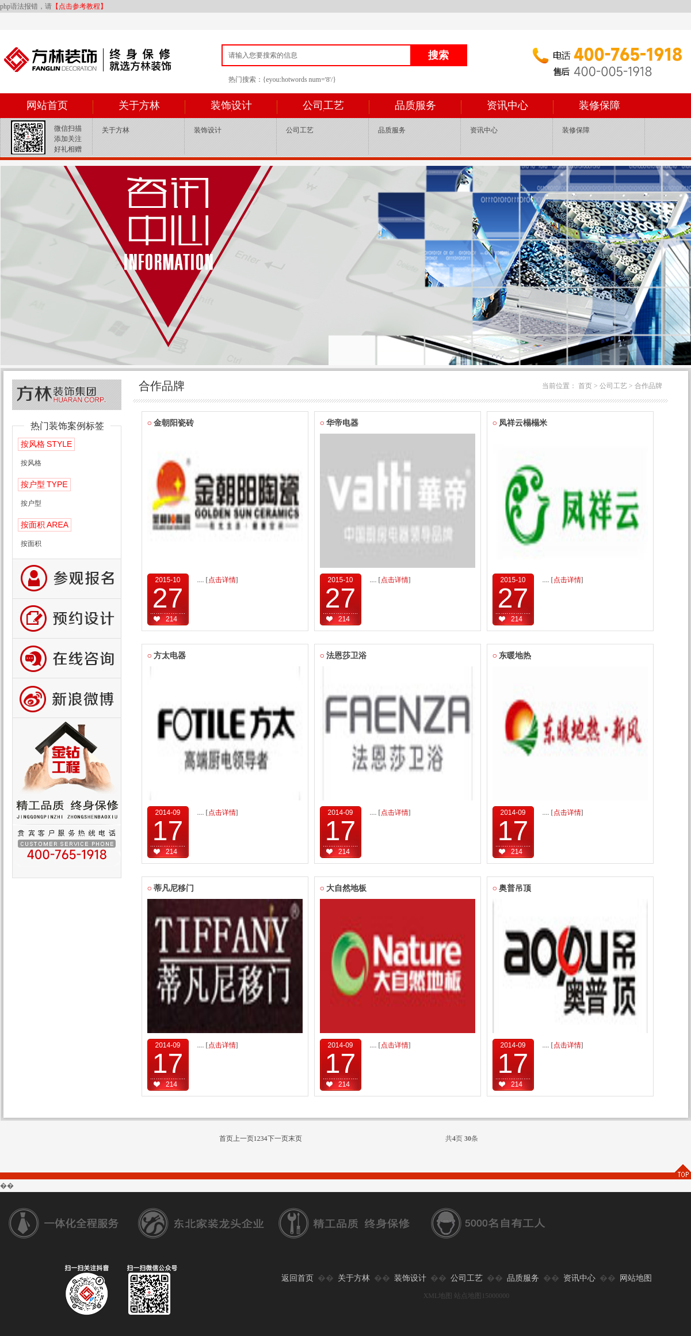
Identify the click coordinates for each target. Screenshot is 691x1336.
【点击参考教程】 (79, 6)
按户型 (31, 503)
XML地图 (438, 1296)
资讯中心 (507, 105)
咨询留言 (67, 658)
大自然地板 (343, 888)
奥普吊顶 (512, 888)
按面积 (31, 544)
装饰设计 (231, 105)
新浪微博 (67, 698)
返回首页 (297, 1278)
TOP (682, 1171)
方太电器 (166, 655)
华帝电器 (339, 423)
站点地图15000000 (481, 1296)
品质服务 (415, 105)
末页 (295, 1138)
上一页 (243, 1138)
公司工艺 (323, 105)
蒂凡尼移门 (170, 888)
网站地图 (636, 1278)
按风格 (31, 463)
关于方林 (139, 105)
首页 (585, 386)
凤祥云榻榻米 (520, 423)
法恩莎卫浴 (343, 655)
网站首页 (47, 105)
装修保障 (599, 105)
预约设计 (67, 619)
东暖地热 (512, 655)
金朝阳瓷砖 (170, 423)
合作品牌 (648, 386)
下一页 (278, 1138)
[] (222, 580)
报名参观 (67, 579)
